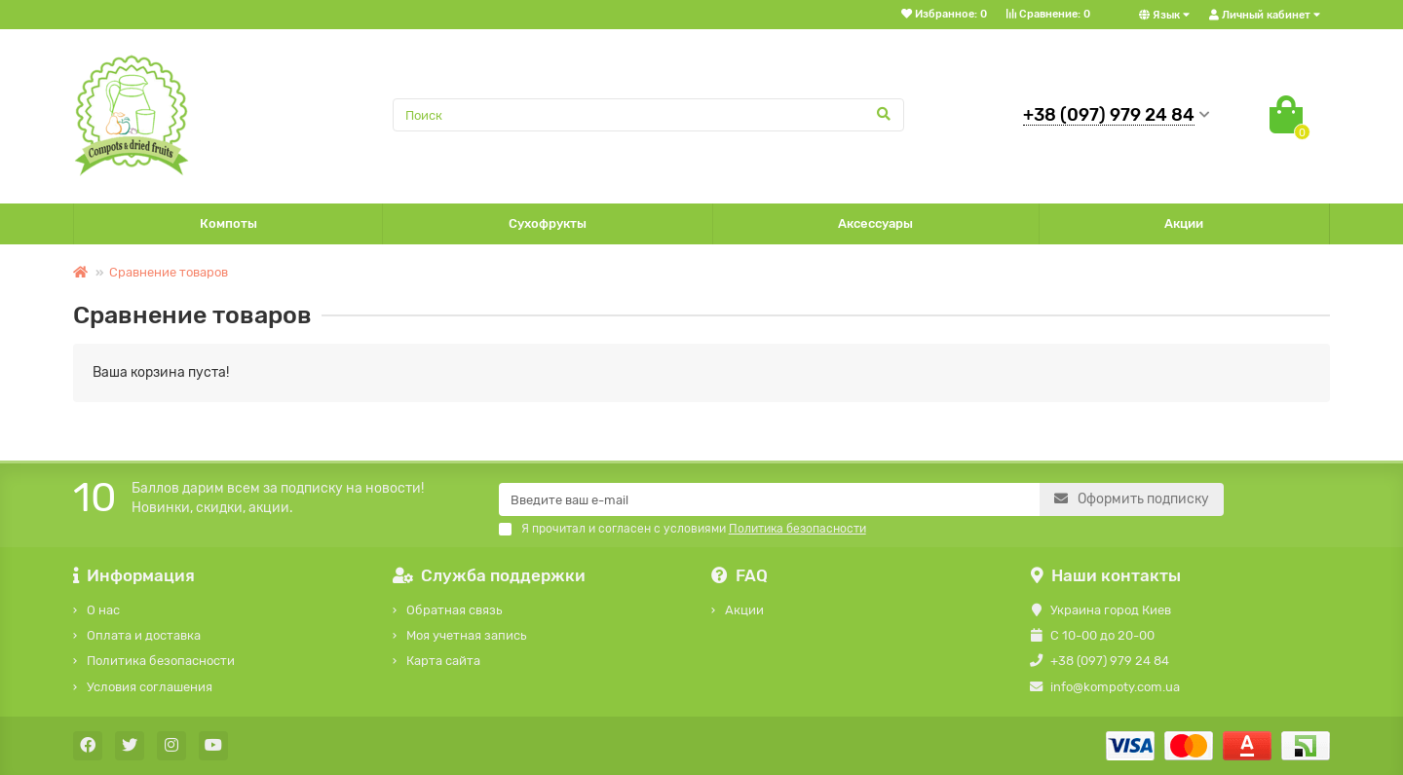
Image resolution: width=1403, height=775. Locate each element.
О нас (103, 610)
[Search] (649, 114)
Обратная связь (454, 610)
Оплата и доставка (144, 635)
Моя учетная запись (466, 635)
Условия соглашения (149, 687)
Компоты (228, 223)
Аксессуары (875, 223)
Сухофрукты (548, 223)
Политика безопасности (161, 660)
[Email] (769, 499)
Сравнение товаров (168, 272)
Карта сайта (443, 660)
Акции (1183, 223)
